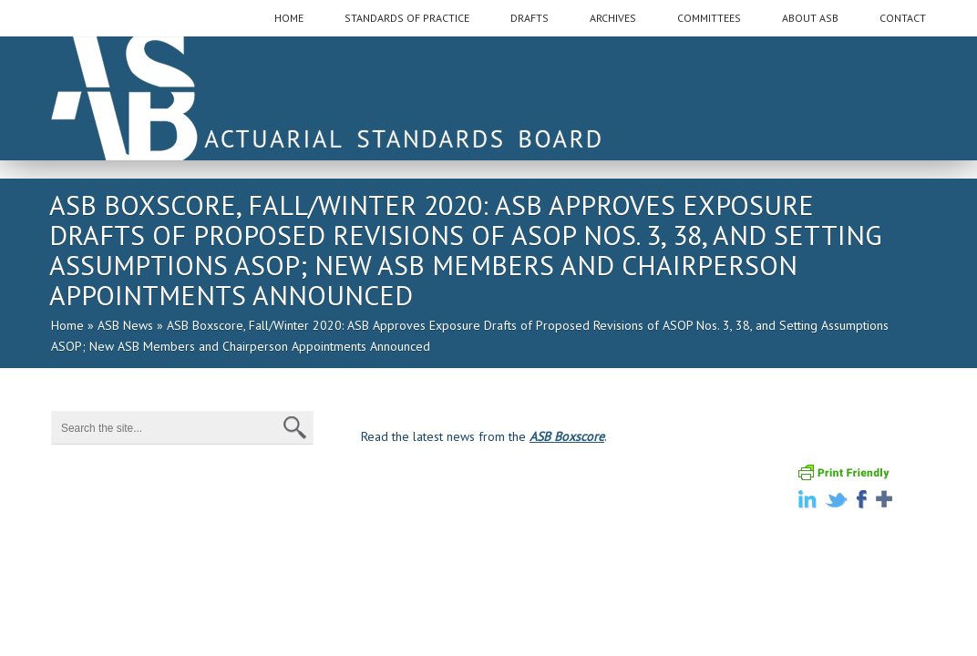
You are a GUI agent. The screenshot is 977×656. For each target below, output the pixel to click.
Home (67, 325)
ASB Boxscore (567, 436)
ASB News (125, 325)
